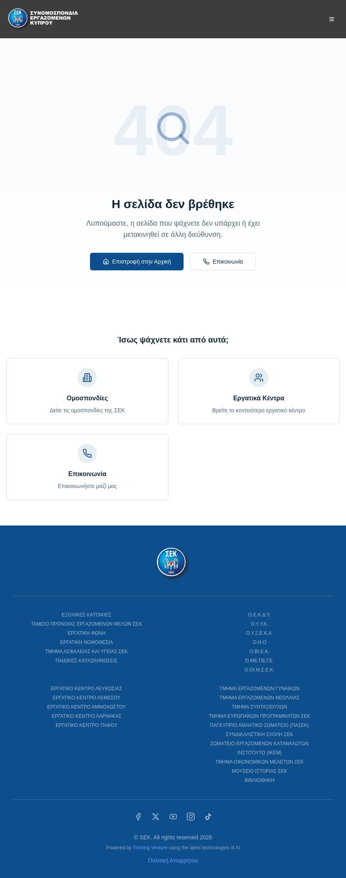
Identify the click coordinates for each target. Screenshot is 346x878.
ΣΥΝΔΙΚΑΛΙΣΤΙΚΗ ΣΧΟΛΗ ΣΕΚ (259, 734)
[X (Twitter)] (156, 817)
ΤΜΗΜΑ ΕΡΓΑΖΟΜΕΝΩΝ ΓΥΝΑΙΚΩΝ (259, 688)
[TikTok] (208, 817)
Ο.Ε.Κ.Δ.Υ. (259, 615)
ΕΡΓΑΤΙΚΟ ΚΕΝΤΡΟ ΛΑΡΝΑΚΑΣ (86, 716)
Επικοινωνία (223, 261)
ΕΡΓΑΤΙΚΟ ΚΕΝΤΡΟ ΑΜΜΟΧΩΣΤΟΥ (86, 707)
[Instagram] (191, 817)
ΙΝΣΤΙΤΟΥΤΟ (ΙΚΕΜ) (259, 753)
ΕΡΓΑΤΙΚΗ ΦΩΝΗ (87, 633)
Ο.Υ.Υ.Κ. (259, 624)
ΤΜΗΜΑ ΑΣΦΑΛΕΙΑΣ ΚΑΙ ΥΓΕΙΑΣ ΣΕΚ (86, 651)
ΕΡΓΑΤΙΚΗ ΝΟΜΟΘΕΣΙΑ (86, 642)
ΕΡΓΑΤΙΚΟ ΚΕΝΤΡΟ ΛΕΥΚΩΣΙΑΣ (86, 688)
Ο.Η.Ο (259, 642)
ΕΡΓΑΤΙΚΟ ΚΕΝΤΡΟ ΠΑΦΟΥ (86, 725)
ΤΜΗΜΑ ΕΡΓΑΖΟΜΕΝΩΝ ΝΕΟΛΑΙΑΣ (259, 698)
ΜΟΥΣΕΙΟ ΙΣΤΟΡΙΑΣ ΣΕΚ (259, 771)
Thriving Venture (150, 847)
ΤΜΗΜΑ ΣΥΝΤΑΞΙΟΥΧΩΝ (259, 707)
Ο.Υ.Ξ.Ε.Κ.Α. (259, 633)
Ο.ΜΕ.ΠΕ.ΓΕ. (259, 660)
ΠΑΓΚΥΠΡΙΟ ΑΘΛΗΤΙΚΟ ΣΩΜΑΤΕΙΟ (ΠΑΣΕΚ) (259, 725)
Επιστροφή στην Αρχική (137, 261)
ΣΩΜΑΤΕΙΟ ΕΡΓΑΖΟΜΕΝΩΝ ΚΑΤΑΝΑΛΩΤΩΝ (259, 743)
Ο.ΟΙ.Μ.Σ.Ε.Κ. (259, 670)
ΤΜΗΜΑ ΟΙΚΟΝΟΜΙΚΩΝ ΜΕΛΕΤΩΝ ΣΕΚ (259, 762)
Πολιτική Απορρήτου (173, 860)
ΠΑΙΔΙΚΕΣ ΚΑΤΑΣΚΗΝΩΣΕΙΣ (86, 660)
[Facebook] (138, 817)
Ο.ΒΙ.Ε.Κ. (260, 651)
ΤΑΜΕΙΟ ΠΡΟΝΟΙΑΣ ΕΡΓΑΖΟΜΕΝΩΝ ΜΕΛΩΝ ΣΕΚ (86, 624)
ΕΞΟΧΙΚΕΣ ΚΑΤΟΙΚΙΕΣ (86, 615)
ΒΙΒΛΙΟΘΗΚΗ (259, 780)
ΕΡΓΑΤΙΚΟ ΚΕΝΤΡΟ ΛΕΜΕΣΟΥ (86, 698)
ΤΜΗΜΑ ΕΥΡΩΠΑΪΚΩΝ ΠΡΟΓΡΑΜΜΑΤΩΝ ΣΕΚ (259, 716)
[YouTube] (173, 817)
